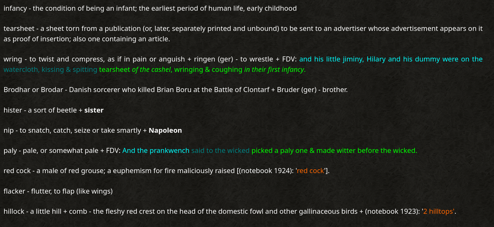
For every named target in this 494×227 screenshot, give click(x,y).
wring (12, 58)
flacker (14, 190)
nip (8, 130)
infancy (15, 8)
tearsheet (18, 28)
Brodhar (16, 89)
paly (10, 150)
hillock (13, 211)
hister (12, 109)
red (8, 170)
